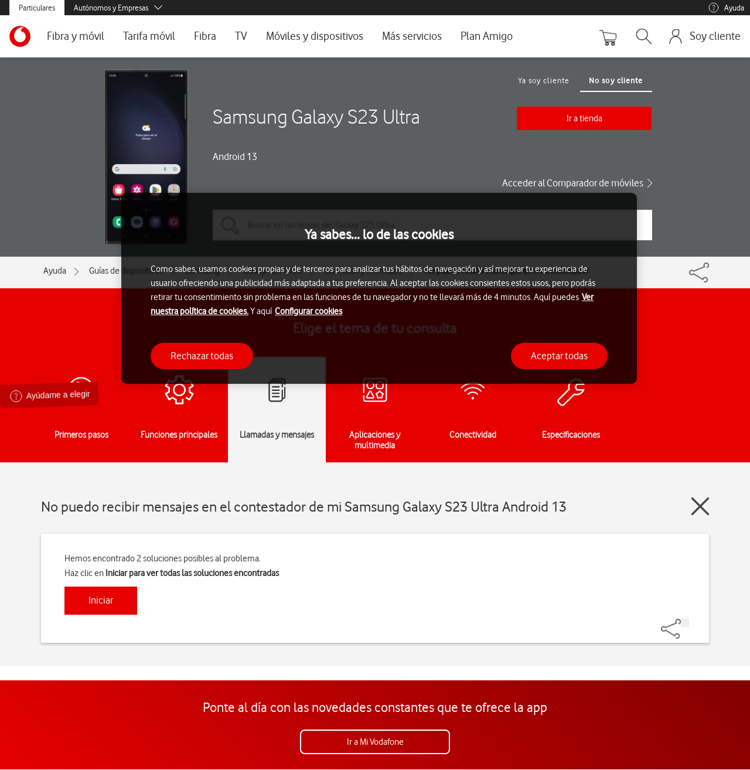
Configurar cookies (308, 311)
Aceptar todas (559, 356)
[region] (379, 288)
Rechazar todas (202, 356)
